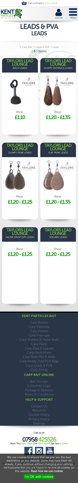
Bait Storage (39, 381)
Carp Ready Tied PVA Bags (39, 361)
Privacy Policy (39, 419)
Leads (55, 47)
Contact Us (39, 406)
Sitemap (39, 423)
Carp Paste (39, 344)
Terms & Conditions (39, 394)
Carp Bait (27, 47)
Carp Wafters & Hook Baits (39, 340)
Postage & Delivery (39, 390)
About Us (39, 410)
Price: (20, 90)
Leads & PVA (42, 47)
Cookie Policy (39, 415)
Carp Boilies (39, 322)
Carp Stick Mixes (39, 352)
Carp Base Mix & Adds (39, 357)
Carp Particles (39, 327)
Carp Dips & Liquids (39, 348)
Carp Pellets (39, 331)
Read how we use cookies (47, 471)
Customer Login (39, 386)
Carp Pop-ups (39, 335)
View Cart (49, 3)
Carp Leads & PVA (39, 365)
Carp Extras (39, 370)
